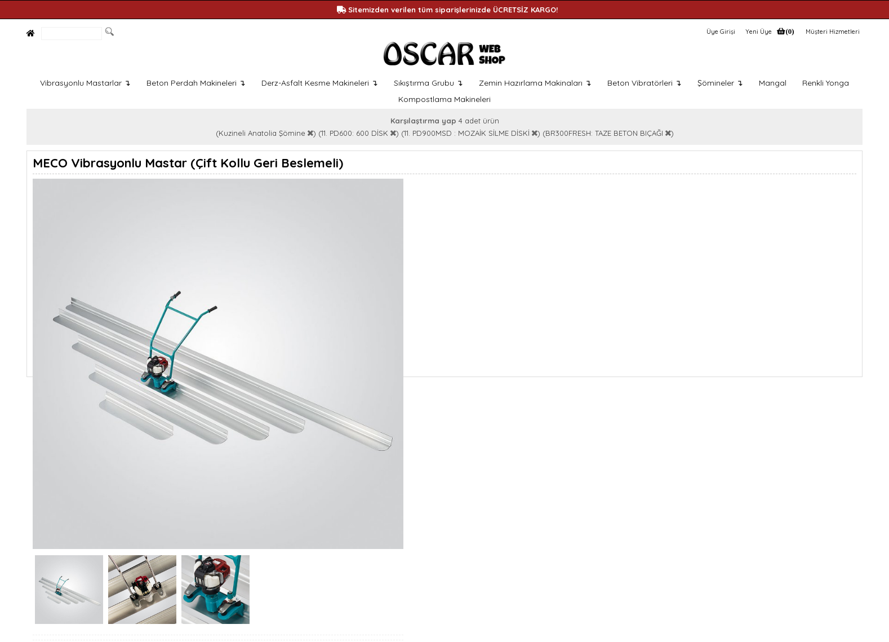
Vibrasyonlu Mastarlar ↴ (85, 83)
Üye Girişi (720, 32)
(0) (789, 31)
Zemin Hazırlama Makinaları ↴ (535, 83)
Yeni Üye (758, 32)
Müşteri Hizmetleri (833, 32)
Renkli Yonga (825, 83)
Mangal (772, 83)
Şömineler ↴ (720, 83)
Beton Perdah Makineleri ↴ (196, 83)
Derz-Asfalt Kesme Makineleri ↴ (319, 83)
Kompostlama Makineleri (444, 99)
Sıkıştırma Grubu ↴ (428, 83)
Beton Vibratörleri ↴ (644, 83)
